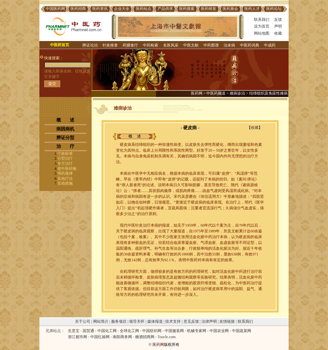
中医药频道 (216, 93)
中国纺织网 (151, 331)
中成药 (269, 45)
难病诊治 (237, 93)
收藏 (278, 33)
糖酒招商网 (144, 337)
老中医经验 (67, 168)
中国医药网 (55, 8)
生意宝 (73, 331)
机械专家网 (196, 331)
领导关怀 (136, 321)
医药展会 (230, 8)
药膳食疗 (130, 45)
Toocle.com (167, 337)
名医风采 (170, 45)
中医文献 (191, 45)
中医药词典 (249, 45)
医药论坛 (274, 8)
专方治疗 (65, 163)
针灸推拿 (110, 45)
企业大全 (121, 8)
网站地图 (261, 33)
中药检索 (150, 45)
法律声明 (209, 321)
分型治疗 (65, 158)
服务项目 (119, 321)
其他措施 (65, 183)
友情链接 (227, 321)
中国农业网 (219, 331)
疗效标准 (65, 153)
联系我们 (261, 19)
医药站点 (143, 8)
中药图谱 (211, 45)
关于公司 (82, 321)
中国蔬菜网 (241, 331)
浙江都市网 (77, 337)
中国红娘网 (100, 337)
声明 (278, 26)
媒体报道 (155, 321)
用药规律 (65, 173)
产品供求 (165, 8)
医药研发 (208, 8)
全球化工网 (129, 331)
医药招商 (78, 8)
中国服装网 (174, 331)
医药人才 (252, 8)
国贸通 (88, 331)
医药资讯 (100, 8)
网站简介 (101, 321)
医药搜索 (186, 8)
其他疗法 (65, 178)
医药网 (196, 93)
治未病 (229, 45)
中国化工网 (107, 331)
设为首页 (261, 26)
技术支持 (173, 321)
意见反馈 (191, 321)
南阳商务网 (122, 337)
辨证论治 (90, 45)
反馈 (278, 19)
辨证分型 (65, 137)
